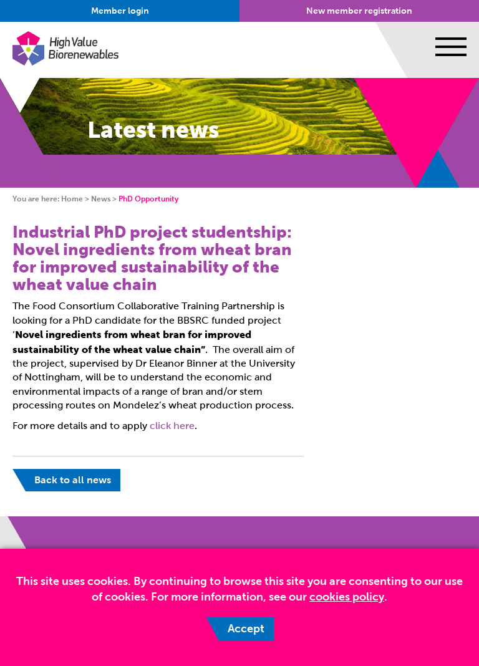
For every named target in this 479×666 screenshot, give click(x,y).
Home (72, 199)
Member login (120, 11)
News (100, 199)
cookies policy (346, 597)
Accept (246, 628)
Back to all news (72, 480)
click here (172, 425)
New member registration (359, 11)
